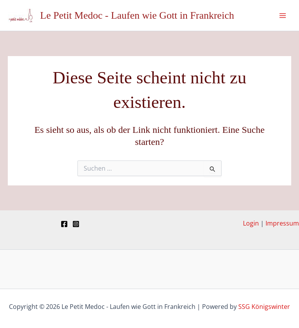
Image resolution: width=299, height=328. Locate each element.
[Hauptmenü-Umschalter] (282, 15)
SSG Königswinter (264, 306)
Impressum (282, 223)
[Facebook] (64, 223)
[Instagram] (75, 223)
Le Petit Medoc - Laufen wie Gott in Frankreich (137, 15)
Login (251, 223)
